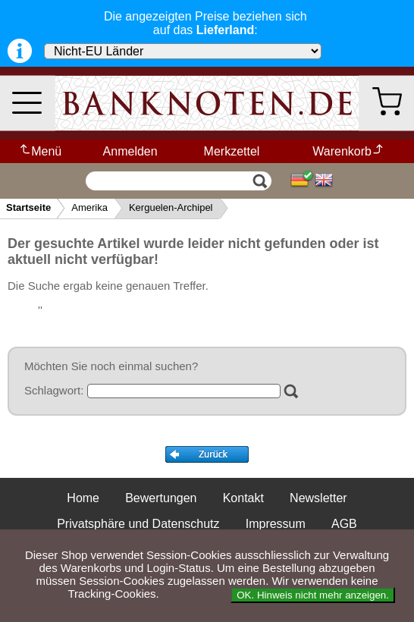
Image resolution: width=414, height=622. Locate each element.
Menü (39, 151)
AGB (344, 523)
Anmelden (130, 151)
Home (83, 498)
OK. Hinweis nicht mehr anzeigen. (313, 595)
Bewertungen (160, 498)
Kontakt (243, 498)
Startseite (28, 207)
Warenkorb (348, 151)
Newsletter (318, 498)
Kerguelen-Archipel (171, 207)
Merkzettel (232, 151)
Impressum (276, 523)
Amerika (89, 207)
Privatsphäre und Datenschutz (138, 523)
